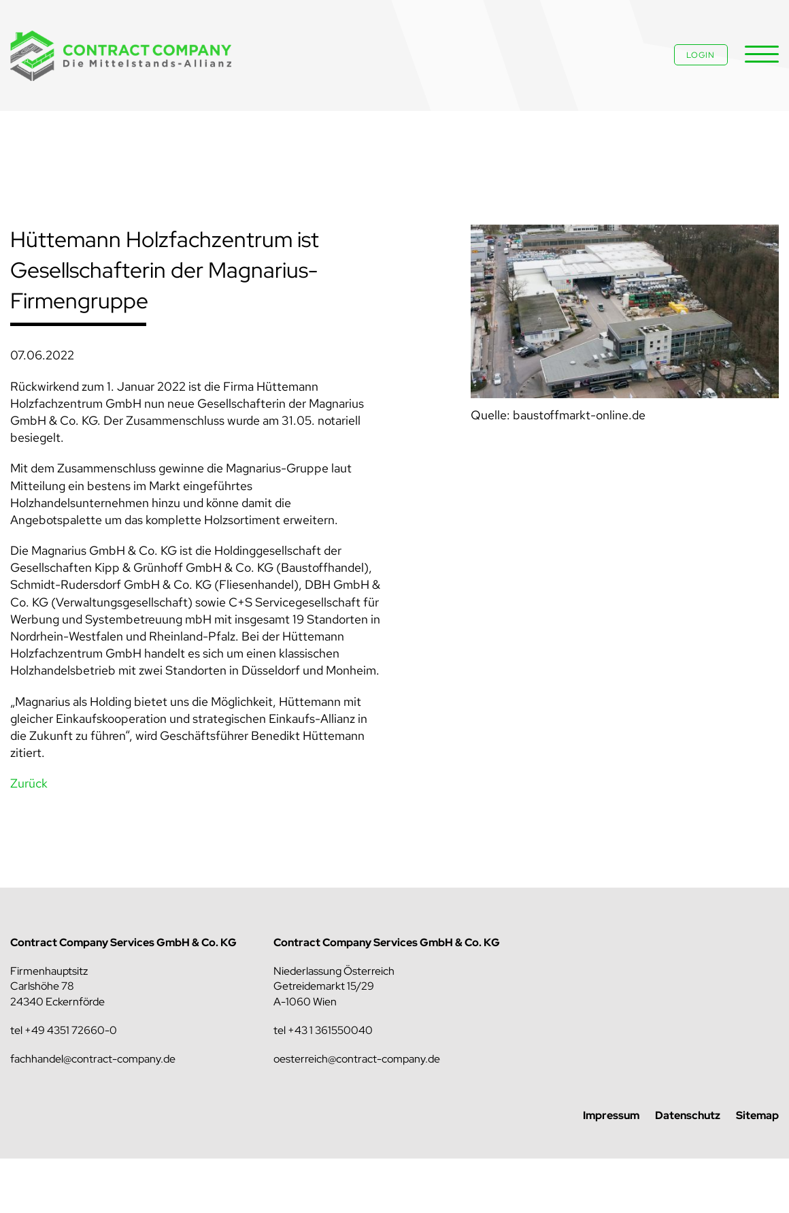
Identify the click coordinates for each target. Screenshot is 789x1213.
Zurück (29, 783)
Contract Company (122, 56)
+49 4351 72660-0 (70, 1030)
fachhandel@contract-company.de (92, 1059)
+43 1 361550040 (330, 1030)
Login (700, 55)
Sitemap (757, 1115)
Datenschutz (687, 1115)
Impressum (611, 1115)
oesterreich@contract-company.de (356, 1059)
